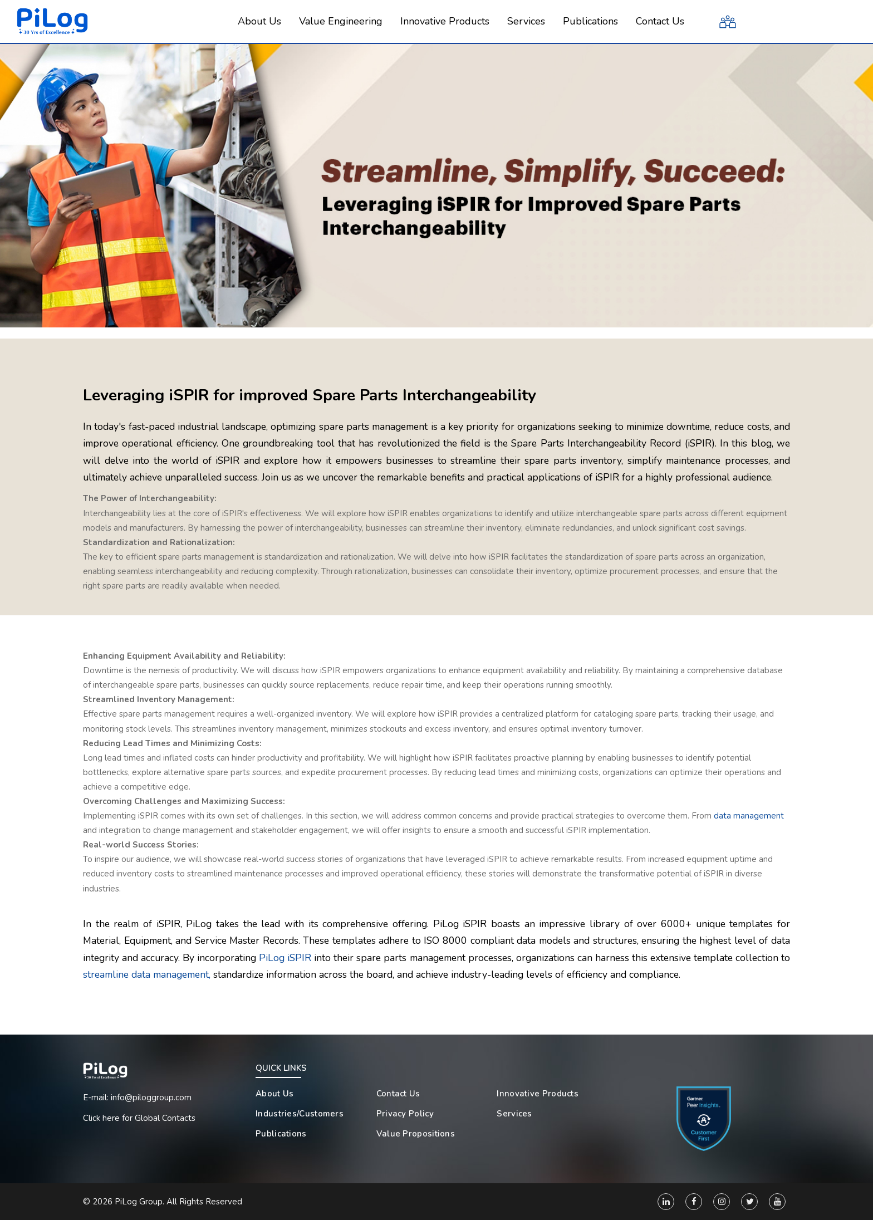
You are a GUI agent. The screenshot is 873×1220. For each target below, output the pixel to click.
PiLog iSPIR (285, 957)
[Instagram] (721, 1201)
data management (749, 815)
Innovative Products (537, 1093)
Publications (281, 1133)
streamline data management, (146, 974)
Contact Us (398, 1093)
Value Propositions (415, 1133)
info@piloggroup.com (151, 1097)
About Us (274, 1093)
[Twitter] (749, 1201)
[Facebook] (693, 1201)
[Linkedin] (666, 1201)
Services (514, 1113)
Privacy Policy (405, 1113)
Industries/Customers (300, 1113)
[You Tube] (777, 1201)
